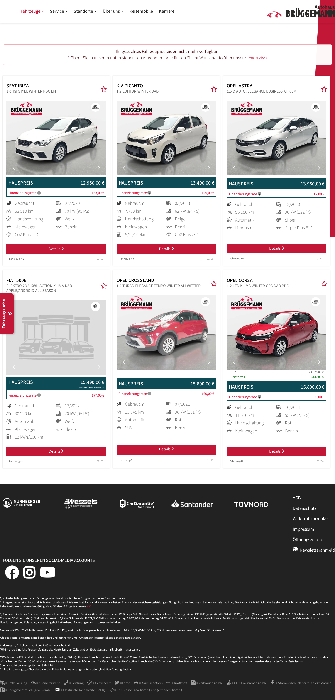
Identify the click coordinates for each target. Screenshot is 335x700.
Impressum (303, 533)
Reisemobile (211, 11)
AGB (297, 502)
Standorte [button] (154, 11)
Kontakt (321, 4)
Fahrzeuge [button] (101, 11)
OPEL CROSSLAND (159, 286)
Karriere (237, 11)
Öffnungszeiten (307, 543)
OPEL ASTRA (261, 89)
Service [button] (127, 11)
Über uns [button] (182, 11)
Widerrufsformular (310, 523)
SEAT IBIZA (31, 89)
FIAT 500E (52, 288)
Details (56, 251)
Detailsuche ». (257, 58)
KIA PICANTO (138, 89)
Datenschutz (305, 512)
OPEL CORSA (258, 286)
